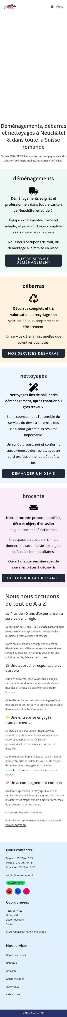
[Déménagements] (33, 191)
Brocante (11, 971)
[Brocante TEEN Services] (33, 509)
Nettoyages (12, 986)
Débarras (11, 963)
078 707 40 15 (24, 862)
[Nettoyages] (33, 387)
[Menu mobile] (57, 7)
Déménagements (16, 955)
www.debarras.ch (15, 825)
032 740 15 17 (27, 867)
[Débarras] (33, 299)
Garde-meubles (15, 978)
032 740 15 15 (24, 858)
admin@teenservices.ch (20, 875)
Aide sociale (13, 994)
